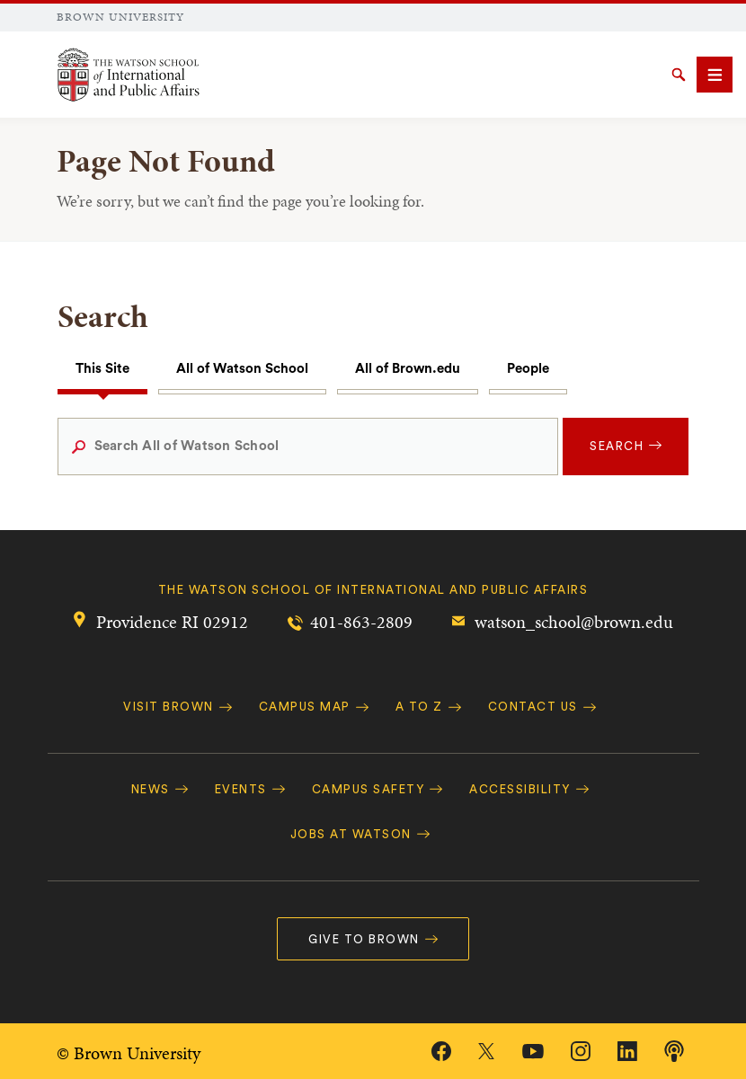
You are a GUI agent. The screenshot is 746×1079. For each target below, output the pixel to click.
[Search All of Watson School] (308, 446)
